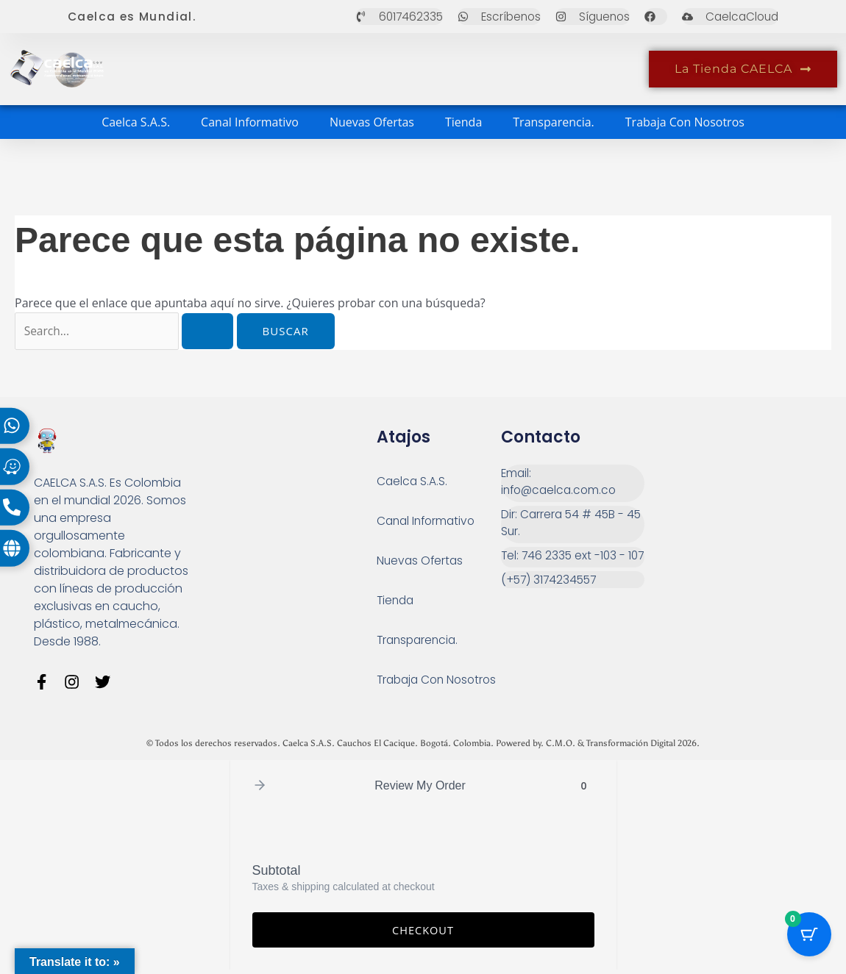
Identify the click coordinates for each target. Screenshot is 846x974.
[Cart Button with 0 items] (809, 937)
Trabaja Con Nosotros (684, 122)
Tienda (463, 122)
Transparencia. (553, 122)
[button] (259, 789)
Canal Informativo (250, 122)
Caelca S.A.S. (136, 122)
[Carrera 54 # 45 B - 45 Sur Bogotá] (718, 519)
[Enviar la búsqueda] (211, 331)
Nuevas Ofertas (372, 122)
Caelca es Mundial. (133, 16)
